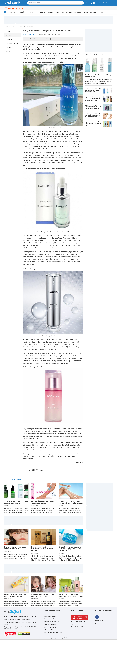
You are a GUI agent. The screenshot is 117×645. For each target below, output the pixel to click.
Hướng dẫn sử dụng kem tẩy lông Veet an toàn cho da (43, 502)
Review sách (60, 12)
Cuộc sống (22, 12)
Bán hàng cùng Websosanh (105, 3)
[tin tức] (5, 12)
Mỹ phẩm (30, 26)
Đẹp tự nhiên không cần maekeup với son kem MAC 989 (16, 548)
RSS (96, 623)
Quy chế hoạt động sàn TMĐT (53, 632)
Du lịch (8, 31)
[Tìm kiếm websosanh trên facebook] (97, 617)
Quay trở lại (35, 470)
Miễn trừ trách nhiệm (50, 627)
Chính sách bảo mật (50, 629)
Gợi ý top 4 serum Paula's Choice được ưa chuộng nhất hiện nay (93, 106)
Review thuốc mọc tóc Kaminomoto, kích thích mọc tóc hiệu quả (43, 548)
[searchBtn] (81, 2)
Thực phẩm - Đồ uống (12, 43)
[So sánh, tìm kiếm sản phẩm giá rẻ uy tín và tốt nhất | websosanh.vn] (12, 3)
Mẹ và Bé (50, 12)
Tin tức (14, 26)
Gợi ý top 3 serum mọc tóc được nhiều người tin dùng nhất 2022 (93, 98)
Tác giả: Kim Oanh (29, 34)
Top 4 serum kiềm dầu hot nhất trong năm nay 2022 (98, 75)
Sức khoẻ (69, 12)
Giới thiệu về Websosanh (78, 621)
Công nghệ (12, 12)
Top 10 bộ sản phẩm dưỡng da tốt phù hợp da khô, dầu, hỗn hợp (71, 595)
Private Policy (99, 620)
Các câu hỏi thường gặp (51, 621)
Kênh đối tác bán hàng (77, 627)
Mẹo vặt (8, 51)
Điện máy (31, 12)
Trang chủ (7, 26)
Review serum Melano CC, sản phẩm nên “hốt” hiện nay (15, 595)
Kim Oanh (79, 462)
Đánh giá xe (77, 12)
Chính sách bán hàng (50, 624)
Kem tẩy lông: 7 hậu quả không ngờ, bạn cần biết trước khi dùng (71, 502)
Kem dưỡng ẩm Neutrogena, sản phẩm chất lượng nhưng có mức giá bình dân (70, 548)
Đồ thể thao (41, 12)
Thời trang (9, 47)
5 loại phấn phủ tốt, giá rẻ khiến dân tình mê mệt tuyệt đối (42, 595)
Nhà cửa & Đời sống (90, 12)
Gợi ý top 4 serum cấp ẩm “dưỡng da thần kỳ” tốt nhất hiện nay (93, 115)
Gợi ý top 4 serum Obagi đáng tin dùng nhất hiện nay (93, 123)
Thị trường (9, 39)
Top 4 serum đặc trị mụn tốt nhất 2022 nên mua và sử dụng (16, 502)
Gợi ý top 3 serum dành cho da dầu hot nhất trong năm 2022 (93, 90)
